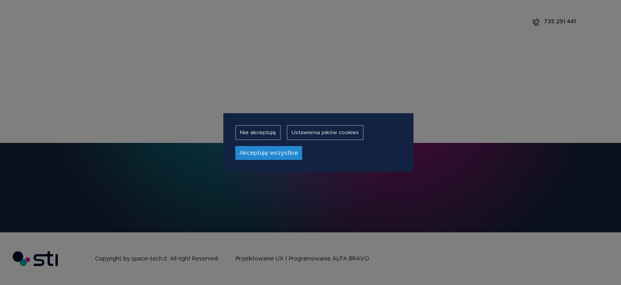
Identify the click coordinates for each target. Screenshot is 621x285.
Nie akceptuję (258, 132)
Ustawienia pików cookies (325, 132)
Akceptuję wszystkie (268, 153)
